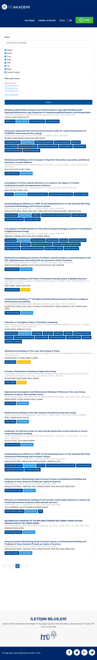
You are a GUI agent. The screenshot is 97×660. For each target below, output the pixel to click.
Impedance (26, 244)
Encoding (9, 337)
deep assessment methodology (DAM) (56, 215)
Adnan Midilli (10, 362)
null (40, 511)
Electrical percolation (31, 150)
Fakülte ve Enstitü (47, 20)
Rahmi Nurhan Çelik (12, 445)
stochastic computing (13, 341)
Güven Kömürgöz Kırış (13, 532)
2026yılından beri (11, 85)
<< (5, 566)
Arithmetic (58, 333)
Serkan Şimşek (11, 240)
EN (70, 20)
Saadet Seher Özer (12, 173)
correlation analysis (33, 219)
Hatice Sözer (10, 121)
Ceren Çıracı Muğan (12, 313)
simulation (86, 337)
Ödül (9, 63)
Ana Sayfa (29, 20)
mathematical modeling (14, 219)
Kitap (9, 59)
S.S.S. (62, 20)
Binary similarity (41, 337)
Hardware (68, 333)
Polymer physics (66, 146)
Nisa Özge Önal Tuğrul (14, 465)
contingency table (73, 337)
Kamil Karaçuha (11, 215)
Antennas (63, 240)
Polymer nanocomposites (48, 146)
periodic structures (71, 248)
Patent (9, 53)
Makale (10, 50)
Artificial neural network (43, 142)
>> (26, 566)
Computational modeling (24, 337)
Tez (8, 66)
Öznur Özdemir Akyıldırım (14, 511)
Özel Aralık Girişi (11, 94)
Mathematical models (77, 240)
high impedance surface (53, 248)
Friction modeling (81, 194)
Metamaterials (52, 240)
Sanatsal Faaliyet (13, 72)
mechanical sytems (37, 121)
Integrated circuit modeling (41, 244)
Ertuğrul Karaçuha (12, 553)
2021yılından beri (11, 91)
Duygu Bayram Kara (13, 142)
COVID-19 (36, 215)
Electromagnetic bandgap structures (67, 244)
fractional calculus (79, 215)
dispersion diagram (12, 248)
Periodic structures (37, 240)
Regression (76, 142)
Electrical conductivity (13, 150)
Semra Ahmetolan (12, 269)
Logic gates (48, 333)
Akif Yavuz (9, 194)
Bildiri (9, 69)
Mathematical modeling (27, 146)
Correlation (37, 333)
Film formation (79, 146)
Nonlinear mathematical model (61, 194)
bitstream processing (57, 337)
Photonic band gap (12, 244)
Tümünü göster (10, 83)
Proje (9, 56)
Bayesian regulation (62, 142)
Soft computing (11, 146)
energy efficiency (52, 121)
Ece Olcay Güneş (11, 333)
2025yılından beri (11, 88)
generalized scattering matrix (32, 248)
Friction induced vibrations (37, 194)
